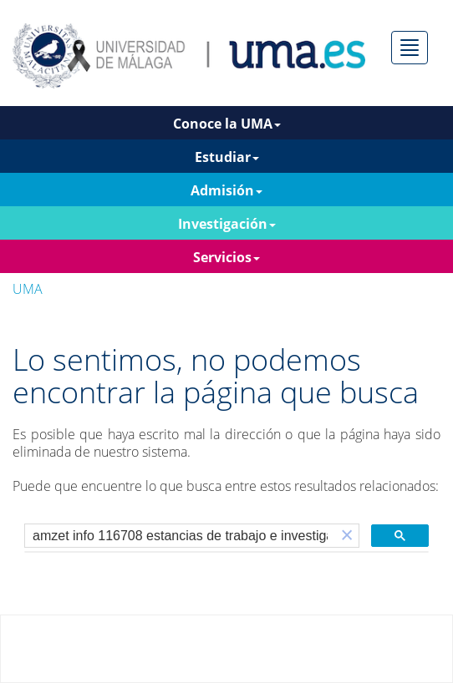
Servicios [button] (226, 257)
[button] (347, 535)
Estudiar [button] (227, 157)
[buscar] (180, 536)
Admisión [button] (226, 190)
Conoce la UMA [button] (227, 123)
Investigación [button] (227, 224)
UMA (28, 289)
